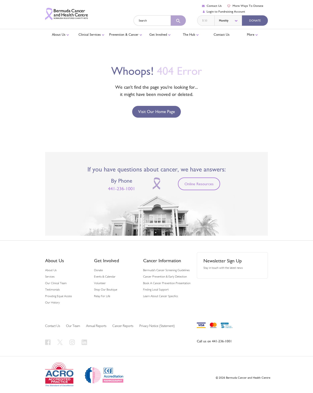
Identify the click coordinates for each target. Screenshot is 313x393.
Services (49, 276)
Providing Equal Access (58, 296)
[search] (178, 20)
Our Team (73, 326)
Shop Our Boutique (105, 289)
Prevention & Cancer (125, 34)
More (252, 34)
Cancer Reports (122, 326)
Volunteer (100, 283)
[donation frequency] (228, 20)
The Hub (191, 34)
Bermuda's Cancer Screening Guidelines (166, 270)
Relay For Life (102, 296)
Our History (52, 302)
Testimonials (52, 289)
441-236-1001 (121, 188)
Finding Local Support (156, 289)
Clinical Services (91, 34)
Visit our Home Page (156, 111)
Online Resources (199, 184)
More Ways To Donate (245, 6)
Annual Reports (96, 326)
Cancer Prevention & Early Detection (165, 276)
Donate (255, 20)
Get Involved (160, 34)
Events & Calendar (105, 276)
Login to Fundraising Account (224, 11)
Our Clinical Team (56, 283)
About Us (60, 34)
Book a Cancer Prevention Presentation (166, 283)
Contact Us (212, 6)
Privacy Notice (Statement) (157, 326)
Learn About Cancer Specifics (160, 296)
